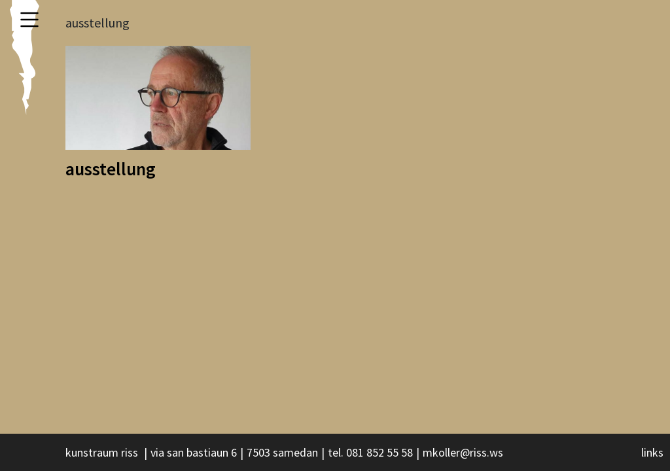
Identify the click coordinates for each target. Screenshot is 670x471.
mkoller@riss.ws (463, 452)
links (652, 452)
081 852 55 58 (379, 452)
